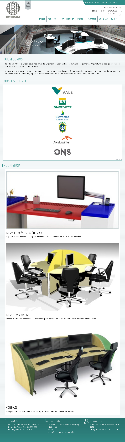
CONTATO (113, 2)
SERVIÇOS (41, 19)
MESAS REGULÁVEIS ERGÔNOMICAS (24, 233)
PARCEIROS (104, 2)
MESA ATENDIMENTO (17, 315)
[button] (9, 39)
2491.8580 (112, 11)
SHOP (62, 19)
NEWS (97, 2)
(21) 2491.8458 (99, 11)
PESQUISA (70, 19)
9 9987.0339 (111, 13)
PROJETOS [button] (52, 19)
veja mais (118, 159)
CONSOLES (11, 407)
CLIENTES (115, 19)
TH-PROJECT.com (110, 429)
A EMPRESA (89, 2)
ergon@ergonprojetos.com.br (61, 432)
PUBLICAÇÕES (91, 19)
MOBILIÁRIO (104, 19)
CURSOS (80, 19)
